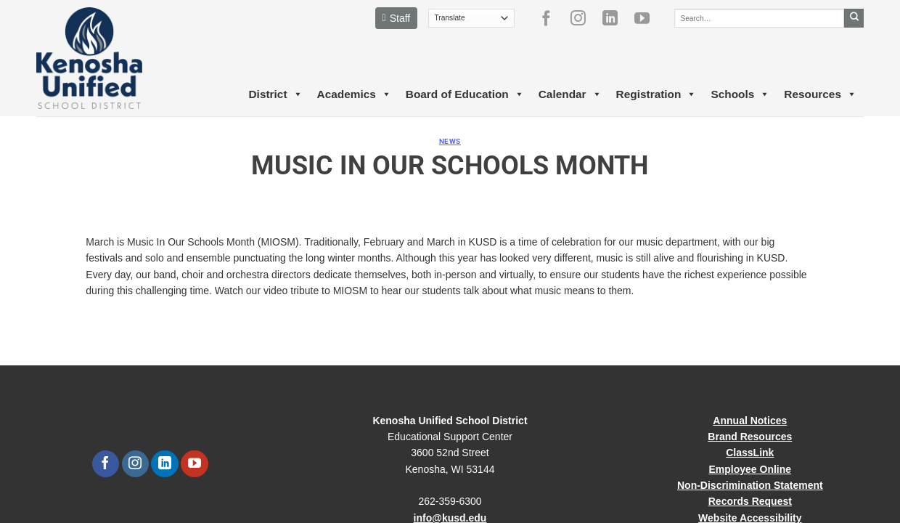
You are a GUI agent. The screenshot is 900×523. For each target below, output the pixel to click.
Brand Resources (750, 436)
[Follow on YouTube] (647, 18)
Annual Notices (750, 420)
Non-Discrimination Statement (750, 485)
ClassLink (750, 452)
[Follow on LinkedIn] (615, 18)
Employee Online (750, 469)
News (450, 141)
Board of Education (465, 94)
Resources (820, 94)
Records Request (750, 501)
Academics (354, 94)
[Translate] (471, 18)
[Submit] (854, 18)
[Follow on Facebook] (552, 18)
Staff (396, 18)
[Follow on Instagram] (583, 18)
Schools (740, 94)
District (275, 94)
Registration (656, 94)
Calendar (570, 94)
